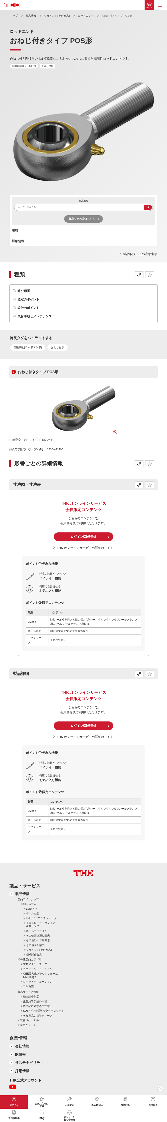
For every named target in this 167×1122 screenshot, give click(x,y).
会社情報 (22, 1046)
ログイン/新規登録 (83, 536)
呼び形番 (24, 291)
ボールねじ (32, 913)
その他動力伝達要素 (38, 940)
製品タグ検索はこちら (82, 218)
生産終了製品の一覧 (35, 1001)
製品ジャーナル (29, 1020)
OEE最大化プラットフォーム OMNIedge (40, 975)
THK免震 (28, 986)
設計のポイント (28, 308)
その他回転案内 (35, 945)
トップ (14, 15)
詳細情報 (18, 241)
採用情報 (22, 1071)
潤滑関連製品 (34, 954)
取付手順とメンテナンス (35, 316)
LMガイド (32, 908)
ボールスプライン (36, 931)
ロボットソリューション (37, 981)
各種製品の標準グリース (37, 1015)
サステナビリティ (29, 1063)
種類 (15, 230)
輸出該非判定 (31, 996)
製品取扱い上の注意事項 (140, 254)
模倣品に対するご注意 (36, 1006)
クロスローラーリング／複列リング (40, 924)
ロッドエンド (86, 15)
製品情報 (31, 15)
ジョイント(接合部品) (57, 15)
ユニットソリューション (37, 969)
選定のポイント (28, 299)
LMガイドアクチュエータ (41, 918)
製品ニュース (28, 1025)
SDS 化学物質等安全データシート (43, 1010)
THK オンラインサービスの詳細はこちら (85, 548)
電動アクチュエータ (35, 964)
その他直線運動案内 (38, 935)
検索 (148, 207)
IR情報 (20, 1054)
